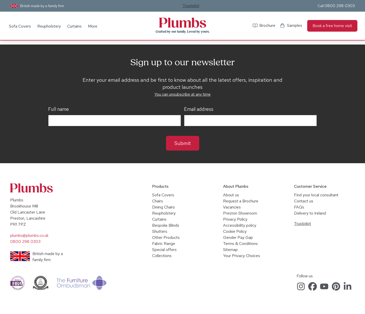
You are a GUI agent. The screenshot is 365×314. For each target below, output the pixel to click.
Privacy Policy (235, 219)
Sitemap (230, 249)
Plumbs (182, 23)
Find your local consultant (316, 195)
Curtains (74, 26)
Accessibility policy (239, 225)
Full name (58, 109)
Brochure (267, 25)
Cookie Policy (235, 231)
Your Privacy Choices (241, 255)
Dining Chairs (163, 207)
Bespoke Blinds (165, 225)
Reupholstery (49, 26)
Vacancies (232, 207)
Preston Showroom (240, 213)
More (92, 26)
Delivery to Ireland (310, 213)
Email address (198, 109)
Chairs (157, 201)
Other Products (166, 237)
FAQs (299, 207)
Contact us (303, 201)
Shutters (159, 231)
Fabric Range (163, 243)
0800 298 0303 (339, 5)
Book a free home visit (332, 25)
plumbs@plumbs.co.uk (29, 235)
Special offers (164, 249)
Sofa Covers (20, 26)
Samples (294, 25)
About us (231, 195)
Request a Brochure (240, 201)
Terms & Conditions (240, 243)
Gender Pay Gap (238, 237)
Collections (162, 255)
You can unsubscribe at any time (182, 94)
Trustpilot (190, 5)
